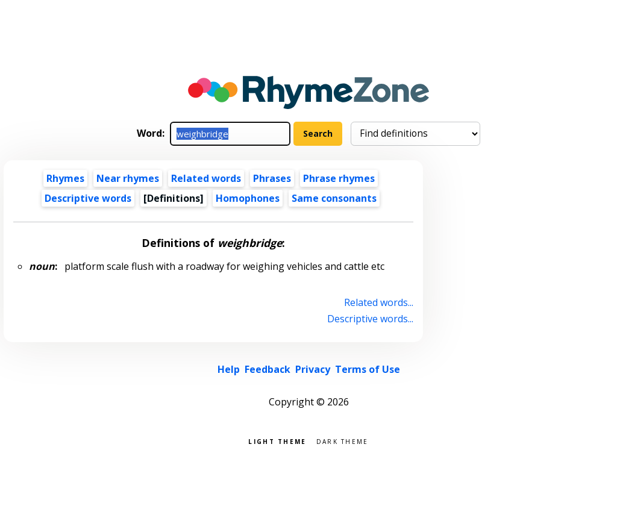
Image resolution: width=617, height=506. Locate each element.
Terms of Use (367, 369)
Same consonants (334, 198)
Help (229, 369)
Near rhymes (127, 178)
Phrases (272, 178)
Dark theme (342, 440)
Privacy (312, 369)
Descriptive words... (370, 318)
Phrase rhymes (339, 178)
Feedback (267, 369)
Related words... (378, 302)
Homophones (248, 198)
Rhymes (65, 178)
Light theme (277, 440)
